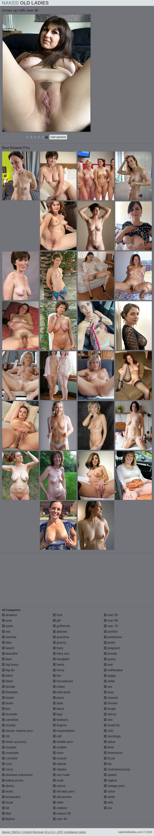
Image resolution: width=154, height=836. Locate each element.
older (58, 802)
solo (108, 730)
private (110, 653)
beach (8, 648)
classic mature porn (17, 730)
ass (6, 631)
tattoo (109, 741)
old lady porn (64, 791)
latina (58, 708)
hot (57, 675)
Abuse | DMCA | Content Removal (22, 832)
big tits (8, 670)
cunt (7, 764)
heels (58, 664)
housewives (63, 681)
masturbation (64, 730)
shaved (111, 697)
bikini (7, 675)
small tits (112, 725)
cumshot (10, 758)
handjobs (61, 659)
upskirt (110, 775)
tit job (109, 758)
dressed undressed (17, 775)
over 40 (60, 819)
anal (7, 620)
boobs (8, 697)
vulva (109, 791)
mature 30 (62, 813)
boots (7, 703)
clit (5, 736)
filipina (8, 819)
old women (62, 797)
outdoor (60, 808)
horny (58, 670)
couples (9, 747)
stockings (112, 736)
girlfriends (61, 626)
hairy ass (61, 653)
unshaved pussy (117, 769)
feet (6, 813)
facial (7, 802)
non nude (61, 775)
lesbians (60, 719)
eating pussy (12, 780)
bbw (6, 642)
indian (59, 686)
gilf (57, 620)
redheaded (113, 670)
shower (111, 703)
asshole (9, 637)
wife (108, 802)
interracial (61, 692)
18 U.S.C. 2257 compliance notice (65, 832)
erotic (7, 791)
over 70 (111, 626)
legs (57, 714)
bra (6, 708)
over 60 (111, 620)
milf (57, 736)
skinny (110, 714)
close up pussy (14, 741)
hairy (58, 648)
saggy (110, 675)
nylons (59, 786)
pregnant (112, 648)
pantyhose (113, 637)
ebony (8, 786)
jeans (58, 697)
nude (58, 780)
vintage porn (114, 786)
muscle (59, 758)
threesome (113, 752)
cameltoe (10, 719)
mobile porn (63, 741)
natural (59, 764)
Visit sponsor (58, 137)
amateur (9, 615)
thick (109, 747)
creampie (10, 752)
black (7, 681)
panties (111, 631)
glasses (60, 631)
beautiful (10, 653)
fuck (57, 615)
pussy (110, 659)
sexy (109, 692)
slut (108, 719)
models (60, 747)
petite (109, 642)
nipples (59, 769)
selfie (109, 681)
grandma (61, 637)
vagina (110, 780)
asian (7, 626)
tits (108, 764)
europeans (11, 797)
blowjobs (10, 692)
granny (59, 642)
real (108, 664)
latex (58, 703)
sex (108, 686)
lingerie (60, 725)
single (110, 708)
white (109, 797)
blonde (8, 686)
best (7, 659)
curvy (7, 769)
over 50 (111, 615)
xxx (108, 808)
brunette (9, 714)
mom (58, 752)
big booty (10, 664)
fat (5, 808)
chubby (9, 725)
